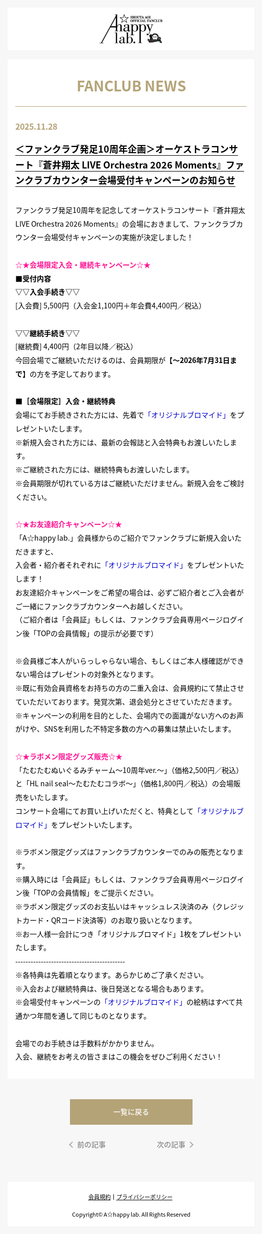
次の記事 (171, 1144)
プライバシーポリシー (144, 1197)
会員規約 (99, 1197)
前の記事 (91, 1144)
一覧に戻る (131, 1111)
